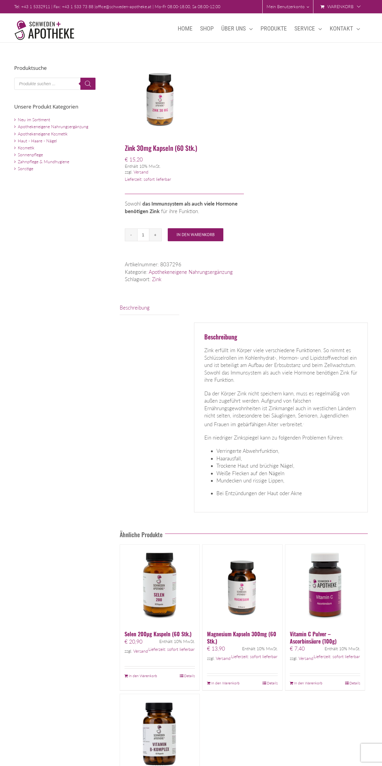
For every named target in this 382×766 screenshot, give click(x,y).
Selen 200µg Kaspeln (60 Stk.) (158, 634)
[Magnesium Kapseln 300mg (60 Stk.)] (242, 584)
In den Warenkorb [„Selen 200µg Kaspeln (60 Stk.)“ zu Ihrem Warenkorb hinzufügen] (143, 675)
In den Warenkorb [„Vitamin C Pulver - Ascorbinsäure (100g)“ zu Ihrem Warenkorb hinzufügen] (308, 683)
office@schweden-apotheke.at (123, 6)
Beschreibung (135, 307)
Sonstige (25, 168)
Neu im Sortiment (34, 119)
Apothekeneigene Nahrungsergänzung (191, 272)
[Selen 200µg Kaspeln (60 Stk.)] (159, 584)
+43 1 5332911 (35, 6)
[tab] (149, 308)
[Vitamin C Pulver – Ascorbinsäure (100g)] (325, 584)
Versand (141, 172)
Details (189, 675)
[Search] (88, 84)
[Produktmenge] (143, 235)
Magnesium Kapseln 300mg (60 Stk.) (241, 637)
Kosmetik (26, 147)
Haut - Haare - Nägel (37, 140)
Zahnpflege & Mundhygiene (43, 161)
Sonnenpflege (30, 154)
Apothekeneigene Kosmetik (43, 133)
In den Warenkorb (195, 234)
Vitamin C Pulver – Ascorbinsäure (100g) (313, 637)
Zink (156, 279)
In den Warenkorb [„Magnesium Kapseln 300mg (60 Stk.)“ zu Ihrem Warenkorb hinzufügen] (225, 683)
